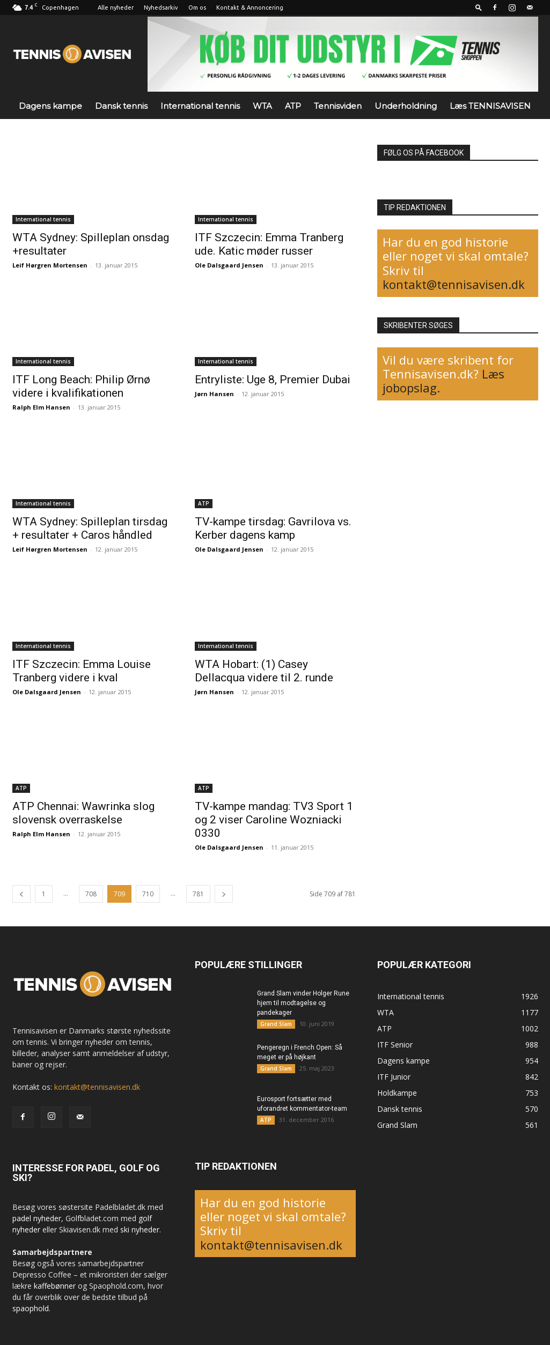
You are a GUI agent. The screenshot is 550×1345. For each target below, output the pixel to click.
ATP (293, 106)
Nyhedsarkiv (161, 7)
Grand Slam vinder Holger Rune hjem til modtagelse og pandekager (303, 1003)
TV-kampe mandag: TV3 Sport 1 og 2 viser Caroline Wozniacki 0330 (274, 819)
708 (91, 893)
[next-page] (224, 894)
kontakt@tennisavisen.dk (454, 284)
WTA (262, 106)
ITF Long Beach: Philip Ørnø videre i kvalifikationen (81, 386)
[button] (479, 7)
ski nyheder (139, 1229)
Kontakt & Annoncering (249, 7)
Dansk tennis (121, 106)
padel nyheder (36, 1218)
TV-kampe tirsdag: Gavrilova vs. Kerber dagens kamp (273, 528)
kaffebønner (55, 1286)
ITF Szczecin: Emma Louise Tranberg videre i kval (81, 671)
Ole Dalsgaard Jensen (229, 265)
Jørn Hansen (214, 394)
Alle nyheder (116, 7)
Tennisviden (338, 106)
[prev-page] (21, 894)
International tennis (200, 106)
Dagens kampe (50, 106)
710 (147, 893)
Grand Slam (276, 1024)
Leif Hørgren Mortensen (49, 265)
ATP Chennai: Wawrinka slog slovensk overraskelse (83, 813)
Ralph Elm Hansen (41, 407)
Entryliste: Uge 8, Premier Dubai (272, 379)
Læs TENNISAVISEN (490, 106)
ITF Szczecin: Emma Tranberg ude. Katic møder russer (269, 244)
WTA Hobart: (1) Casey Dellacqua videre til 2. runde (264, 671)
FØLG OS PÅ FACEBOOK (424, 152)
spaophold (30, 1308)
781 (198, 893)
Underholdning (406, 106)
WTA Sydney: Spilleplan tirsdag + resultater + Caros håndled (89, 528)
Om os (197, 7)
